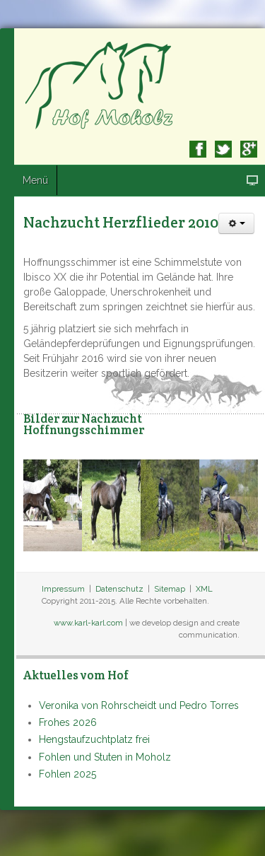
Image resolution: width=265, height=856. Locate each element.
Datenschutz (119, 589)
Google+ (249, 149)
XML (204, 589)
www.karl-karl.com (88, 623)
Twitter (223, 149)
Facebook (198, 149)
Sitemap (169, 589)
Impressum (63, 589)
